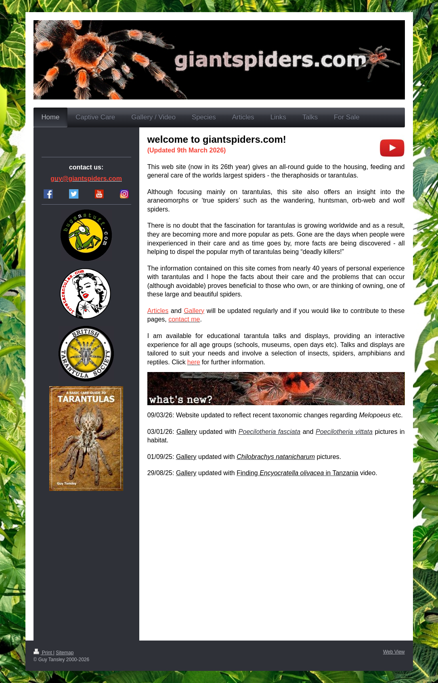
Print (43, 653)
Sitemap (64, 653)
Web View (394, 652)
